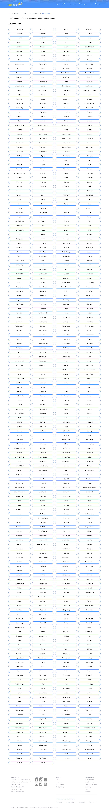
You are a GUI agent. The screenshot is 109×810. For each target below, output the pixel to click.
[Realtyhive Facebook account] (36, 779)
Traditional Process (91, 784)
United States (34, 13)
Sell (64, 4)
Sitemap (16, 13)
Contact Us (59, 782)
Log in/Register (95, 4)
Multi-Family (81, 802)
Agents (72, 4)
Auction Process (90, 782)
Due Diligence (89, 779)
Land (24, 13)
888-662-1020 (20, 787)
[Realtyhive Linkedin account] (36, 784)
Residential (59, 802)
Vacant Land (93, 802)
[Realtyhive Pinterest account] (40, 784)
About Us (58, 779)
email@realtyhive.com (17, 791)
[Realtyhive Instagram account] (45, 779)
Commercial (70, 802)
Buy (57, 4)
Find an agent (83, 4)
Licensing (88, 787)
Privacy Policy (60, 787)
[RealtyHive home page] (22, 4)
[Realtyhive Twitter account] (40, 779)
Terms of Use (60, 784)
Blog (86, 789)
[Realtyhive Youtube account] (45, 784)
